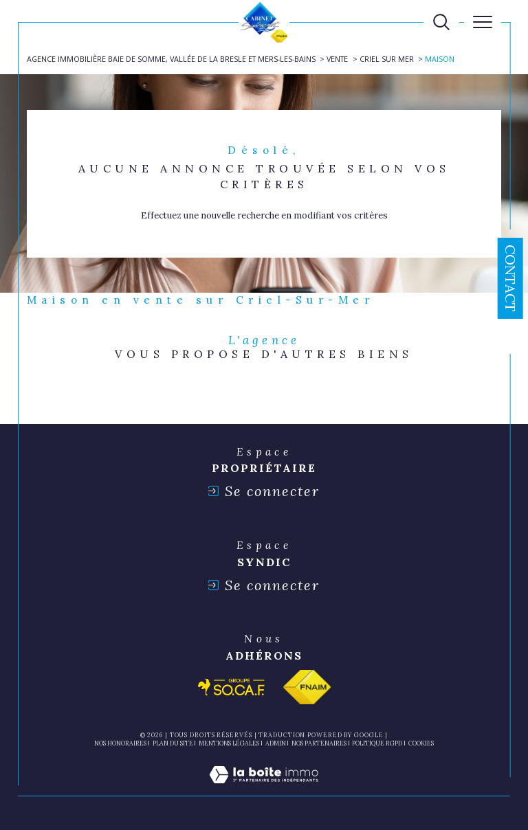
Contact (510, 278)
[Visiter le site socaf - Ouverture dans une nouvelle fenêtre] (231, 687)
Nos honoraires (120, 743)
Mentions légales (229, 743)
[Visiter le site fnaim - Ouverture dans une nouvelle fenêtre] (307, 687)
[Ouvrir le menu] (482, 22)
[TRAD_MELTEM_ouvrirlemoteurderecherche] (441, 22)
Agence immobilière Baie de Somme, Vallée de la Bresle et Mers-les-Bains (171, 59)
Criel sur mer (387, 59)
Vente (337, 59)
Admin (275, 743)
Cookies (421, 743)
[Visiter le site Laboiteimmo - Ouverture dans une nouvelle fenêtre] (263, 789)
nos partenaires (319, 743)
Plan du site (173, 743)
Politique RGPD (377, 743)
